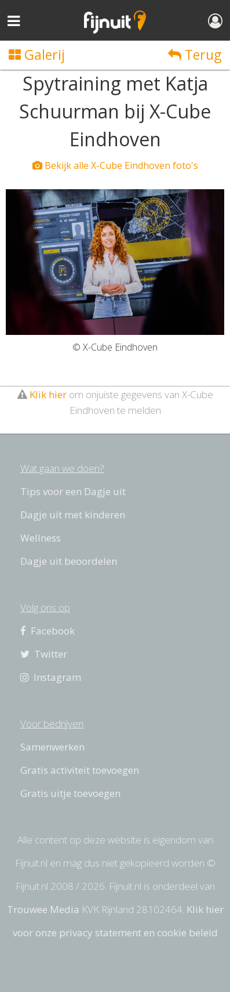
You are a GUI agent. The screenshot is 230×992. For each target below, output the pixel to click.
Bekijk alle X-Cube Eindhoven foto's (115, 165)
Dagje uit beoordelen (68, 561)
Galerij (37, 54)
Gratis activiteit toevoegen (79, 770)
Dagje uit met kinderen (72, 514)
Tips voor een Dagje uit (73, 491)
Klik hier (48, 394)
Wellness (40, 537)
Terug (194, 54)
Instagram (50, 677)
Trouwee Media (43, 909)
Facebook (47, 630)
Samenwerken (52, 746)
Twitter (43, 654)
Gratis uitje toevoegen (70, 793)
